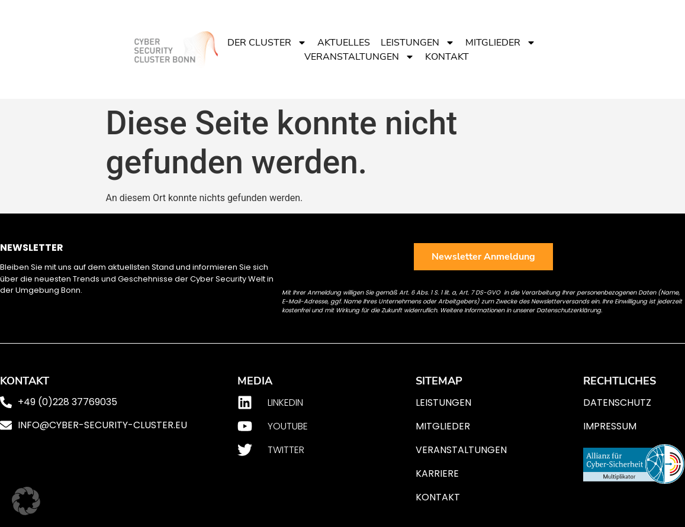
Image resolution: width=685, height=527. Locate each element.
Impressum (609, 426)
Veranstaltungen (359, 57)
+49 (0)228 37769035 (67, 402)
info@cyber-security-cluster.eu (102, 425)
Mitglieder (500, 42)
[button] (26, 501)
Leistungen (418, 42)
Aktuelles (343, 42)
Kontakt (447, 56)
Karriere (437, 473)
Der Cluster (267, 42)
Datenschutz (617, 402)
